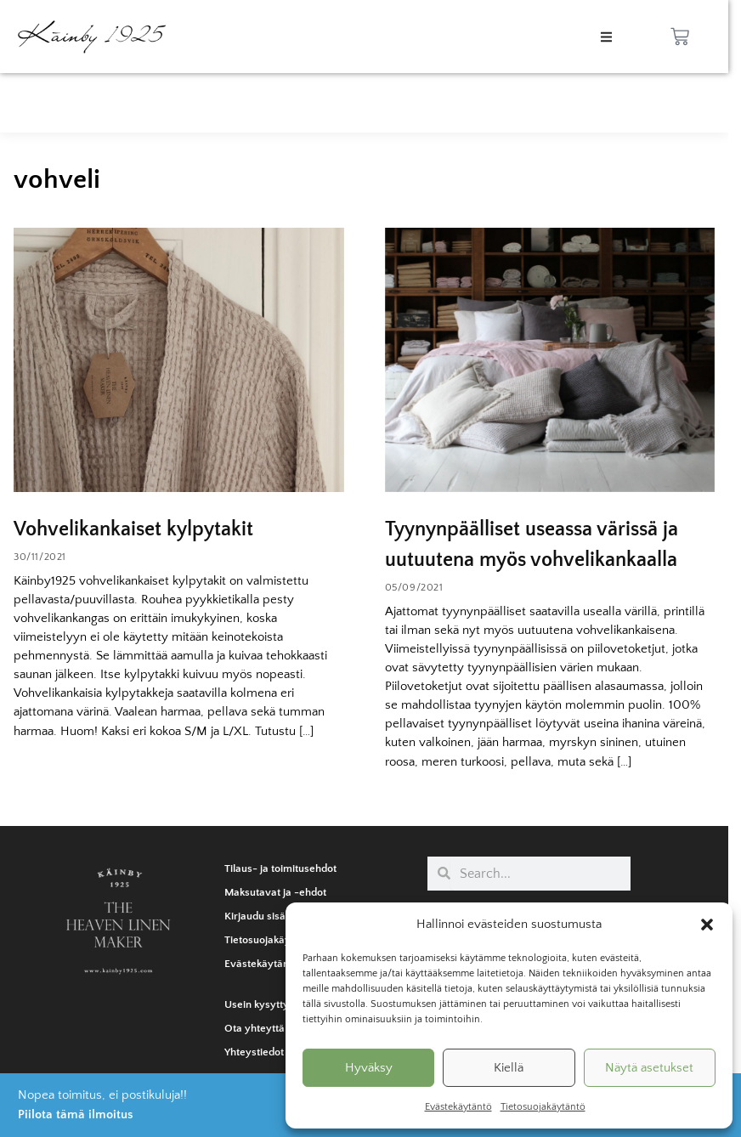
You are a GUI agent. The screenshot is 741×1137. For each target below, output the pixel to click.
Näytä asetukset (649, 1068)
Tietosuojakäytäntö (543, 1106)
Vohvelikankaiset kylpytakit (133, 529)
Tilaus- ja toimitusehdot (280, 868)
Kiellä (508, 1068)
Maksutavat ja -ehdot (275, 892)
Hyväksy (369, 1068)
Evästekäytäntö (458, 1106)
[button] (707, 924)
